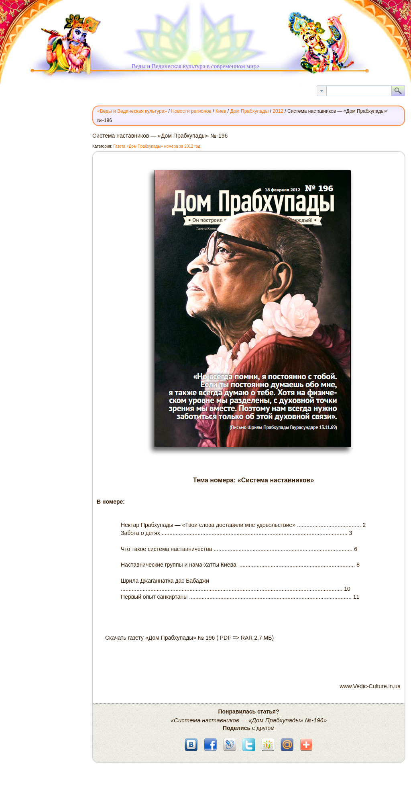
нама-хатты (204, 564)
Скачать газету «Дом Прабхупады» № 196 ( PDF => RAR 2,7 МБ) (189, 637)
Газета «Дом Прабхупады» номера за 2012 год (156, 146)
